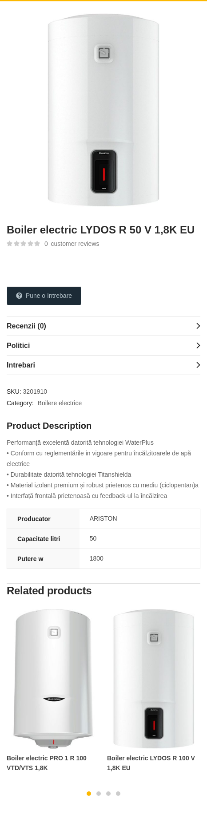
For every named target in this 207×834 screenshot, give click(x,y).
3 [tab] (108, 793)
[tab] (103, 326)
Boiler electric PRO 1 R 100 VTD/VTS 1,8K (47, 763)
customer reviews (72, 243)
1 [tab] (89, 793)
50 (93, 538)
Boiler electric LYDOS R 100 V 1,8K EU (151, 763)
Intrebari (21, 365)
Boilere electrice (60, 403)
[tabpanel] (53, 694)
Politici (18, 345)
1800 (97, 558)
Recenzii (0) (26, 326)
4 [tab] (118, 793)
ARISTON (103, 518)
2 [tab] (98, 793)
